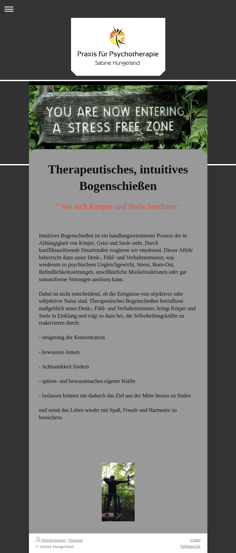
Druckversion (51, 540)
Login (195, 539)
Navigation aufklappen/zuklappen (118, 9)
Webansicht (190, 546)
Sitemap (75, 540)
